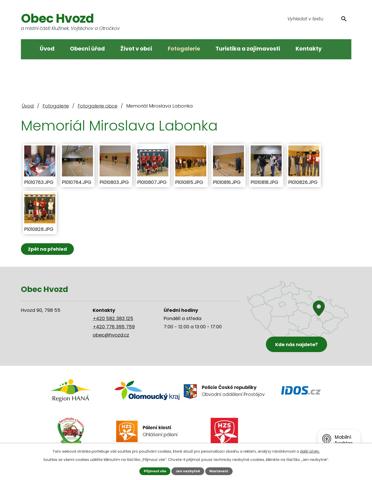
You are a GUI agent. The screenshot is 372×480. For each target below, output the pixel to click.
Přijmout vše (155, 471)
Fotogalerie (184, 48)
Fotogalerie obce (97, 106)
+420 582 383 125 (113, 318)
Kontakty (309, 48)
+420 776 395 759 (114, 326)
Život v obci (136, 48)
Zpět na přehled (47, 249)
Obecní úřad (87, 48)
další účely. (310, 451)
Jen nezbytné (188, 471)
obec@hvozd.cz (111, 335)
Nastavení (218, 471)
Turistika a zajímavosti (248, 48)
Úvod (47, 48)
